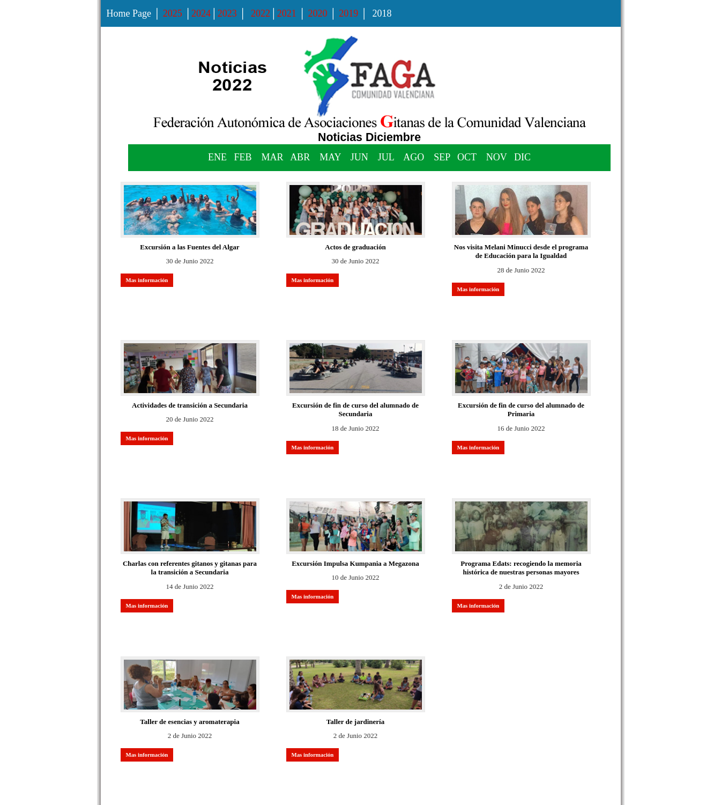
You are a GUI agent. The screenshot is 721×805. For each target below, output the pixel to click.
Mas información (147, 280)
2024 (201, 13)
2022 (260, 13)
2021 (286, 13)
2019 (348, 13)
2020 (318, 13)
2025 (172, 13)
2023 (227, 13)
